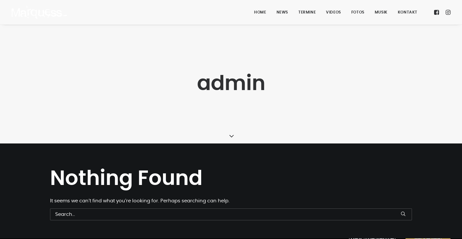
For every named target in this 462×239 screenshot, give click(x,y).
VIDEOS (333, 12)
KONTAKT (407, 12)
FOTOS (357, 12)
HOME (260, 12)
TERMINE (307, 12)
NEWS (282, 12)
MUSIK (381, 12)
